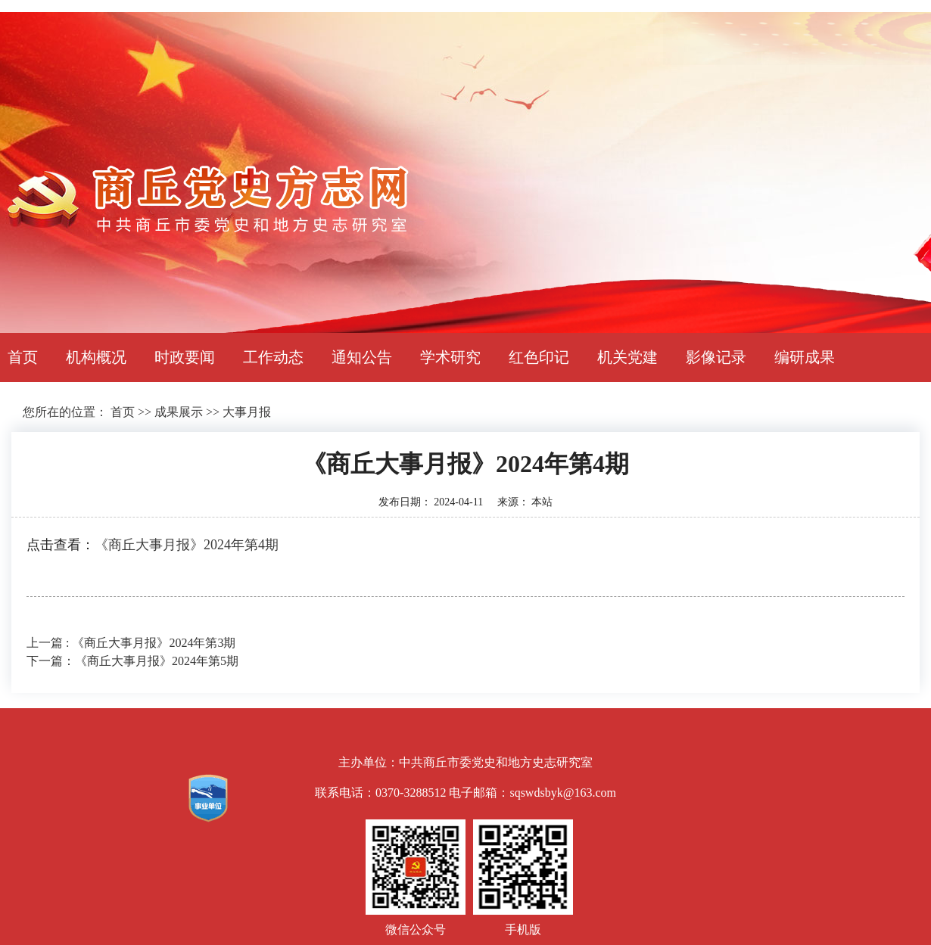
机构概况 (96, 357)
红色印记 (539, 357)
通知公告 (362, 357)
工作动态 (273, 357)
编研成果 (804, 357)
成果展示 (178, 412)
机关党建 (627, 357)
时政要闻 (184, 357)
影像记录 (716, 357)
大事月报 (247, 412)
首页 (23, 357)
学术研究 (450, 357)
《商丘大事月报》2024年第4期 (187, 544)
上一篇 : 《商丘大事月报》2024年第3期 (130, 642)
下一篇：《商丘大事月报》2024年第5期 (132, 660)
